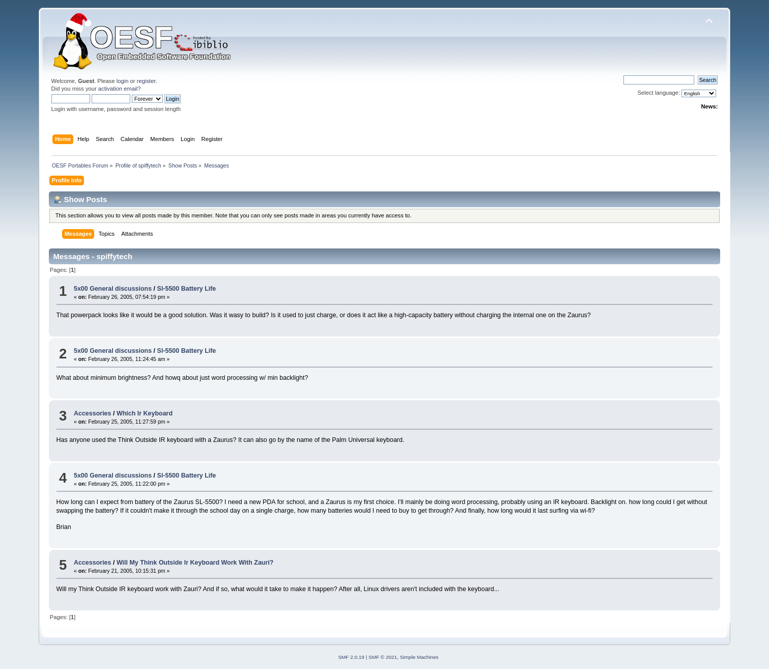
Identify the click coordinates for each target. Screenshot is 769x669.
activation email (117, 89)
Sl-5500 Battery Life (186, 288)
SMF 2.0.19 (351, 657)
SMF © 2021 (382, 657)
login (123, 81)
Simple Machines (419, 657)
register (146, 81)
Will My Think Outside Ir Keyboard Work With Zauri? (195, 562)
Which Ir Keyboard (145, 413)
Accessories (92, 413)
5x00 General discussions (113, 288)
